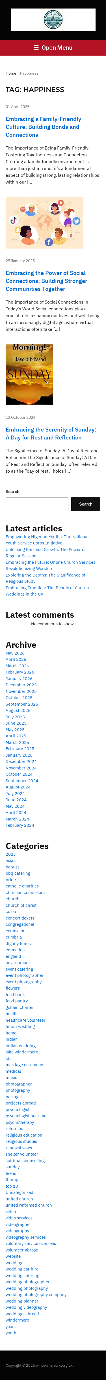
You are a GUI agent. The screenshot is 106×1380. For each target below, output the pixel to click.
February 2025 (20, 748)
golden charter (20, 1007)
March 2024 (17, 819)
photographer (19, 1084)
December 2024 (21, 761)
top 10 (12, 1186)
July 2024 (15, 793)
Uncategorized (19, 1192)
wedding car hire (22, 1269)
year (10, 1326)
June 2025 (16, 723)
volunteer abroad (22, 1250)
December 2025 (21, 684)
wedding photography (27, 1288)
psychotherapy (20, 1122)
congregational (20, 924)
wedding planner (22, 1301)
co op (11, 911)
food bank (15, 994)
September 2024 (22, 780)
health (12, 1013)
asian (11, 860)
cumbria (14, 937)
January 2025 (19, 755)
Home (11, 73)
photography (18, 1090)
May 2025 (15, 729)
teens (11, 1173)
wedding (14, 1262)
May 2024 (15, 806)
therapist (14, 1179)
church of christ (21, 905)
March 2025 (17, 742)
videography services (26, 1237)
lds (8, 1058)
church (13, 898)
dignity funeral (20, 943)
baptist (12, 867)
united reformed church (29, 1205)
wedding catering (22, 1275)
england (13, 956)
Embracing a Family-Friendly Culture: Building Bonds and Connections (43, 126)
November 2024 (21, 768)
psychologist (17, 1109)
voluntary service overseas (31, 1243)
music (11, 1077)
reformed (14, 1128)
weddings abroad (22, 1313)
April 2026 (16, 659)
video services (19, 1218)
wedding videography (26, 1307)
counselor (15, 930)
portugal (14, 1096)
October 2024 (19, 774)
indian (12, 1039)
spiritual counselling (25, 1160)
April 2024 (16, 812)
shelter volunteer (22, 1154)
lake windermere (22, 1052)
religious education (24, 1135)
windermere (17, 1320)
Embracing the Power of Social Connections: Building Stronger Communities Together (46, 281)
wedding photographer (28, 1281)
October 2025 (19, 697)
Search (13, 491)
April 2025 (16, 736)
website (13, 1256)
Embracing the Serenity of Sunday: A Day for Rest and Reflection (51, 433)
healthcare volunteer (26, 1020)
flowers (13, 988)
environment (18, 962)
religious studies (21, 1141)
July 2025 (15, 717)
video (11, 1211)
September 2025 (22, 704)
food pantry (17, 1001)
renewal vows (19, 1147)
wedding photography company (36, 1294)
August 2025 (18, 710)
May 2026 (15, 653)
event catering (19, 969)
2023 (11, 854)
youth (11, 1332)
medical (13, 1071)
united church (19, 1199)
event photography (24, 981)
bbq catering (18, 873)
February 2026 (20, 672)
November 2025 (21, 691)
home (11, 1033)
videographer (18, 1224)
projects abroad (21, 1103)
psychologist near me (26, 1115)
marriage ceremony (24, 1064)
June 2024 (16, 799)
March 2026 (17, 665)
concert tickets (20, 918)
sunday (13, 1166)
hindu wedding (20, 1026)
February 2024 (20, 825)
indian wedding (21, 1045)
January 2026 (19, 678)
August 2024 (18, 787)
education (15, 949)
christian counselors (25, 892)
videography (17, 1230)
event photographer (25, 975)
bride (11, 879)
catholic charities (22, 886)
